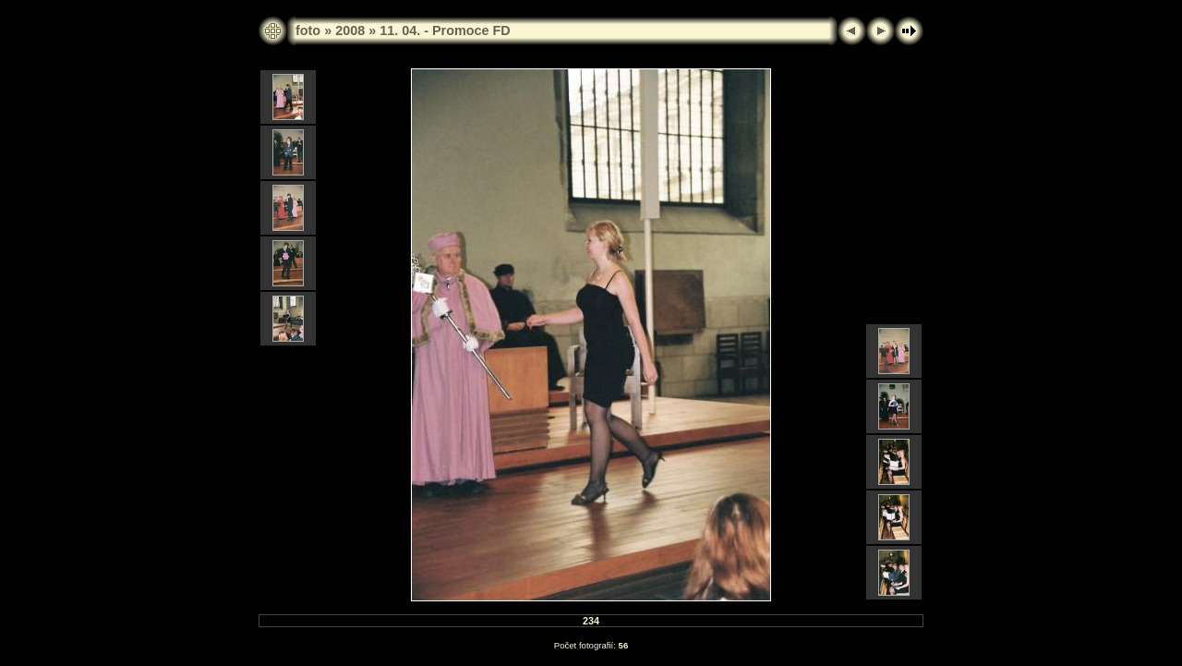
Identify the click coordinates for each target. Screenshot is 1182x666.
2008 (350, 30)
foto (308, 30)
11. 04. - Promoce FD (445, 30)
